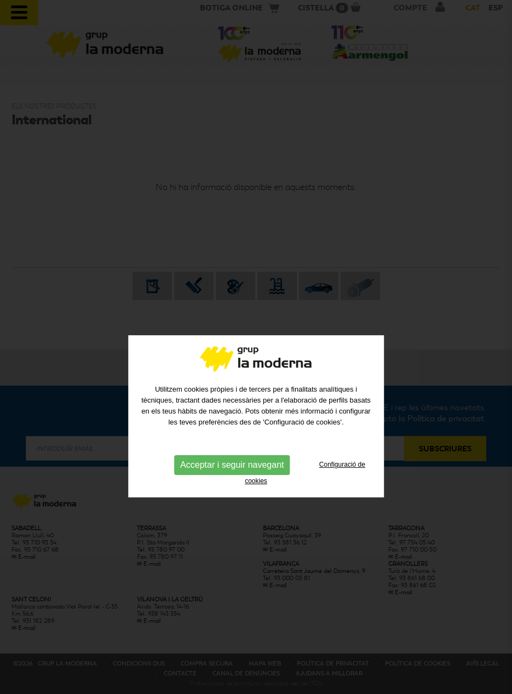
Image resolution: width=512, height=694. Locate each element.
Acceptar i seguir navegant (232, 483)
